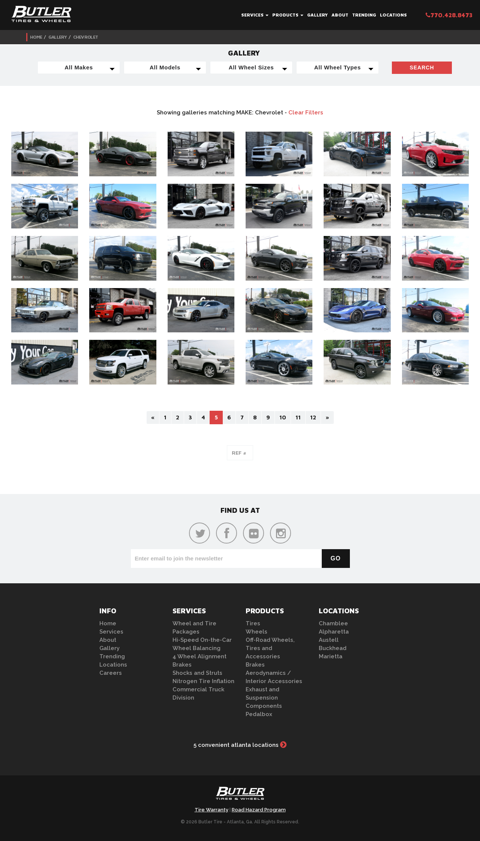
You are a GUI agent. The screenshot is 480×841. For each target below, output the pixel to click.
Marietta (330, 656)
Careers (110, 673)
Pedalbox (259, 714)
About (340, 15)
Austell (329, 640)
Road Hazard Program (259, 809)
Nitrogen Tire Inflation (203, 681)
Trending (364, 15)
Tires (253, 623)
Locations (393, 15)
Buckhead (332, 648)
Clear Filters (305, 112)
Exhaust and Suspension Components (264, 697)
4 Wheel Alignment (199, 656)
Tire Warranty (211, 809)
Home (36, 37)
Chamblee (333, 623)
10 (282, 417)
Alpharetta (334, 631)
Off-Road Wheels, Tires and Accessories (270, 648)
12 (313, 417)
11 (298, 417)
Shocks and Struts (197, 673)
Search (422, 68)
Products (287, 15)
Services (254, 15)
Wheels (256, 631)
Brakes (182, 664)
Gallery (317, 15)
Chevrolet (85, 37)
